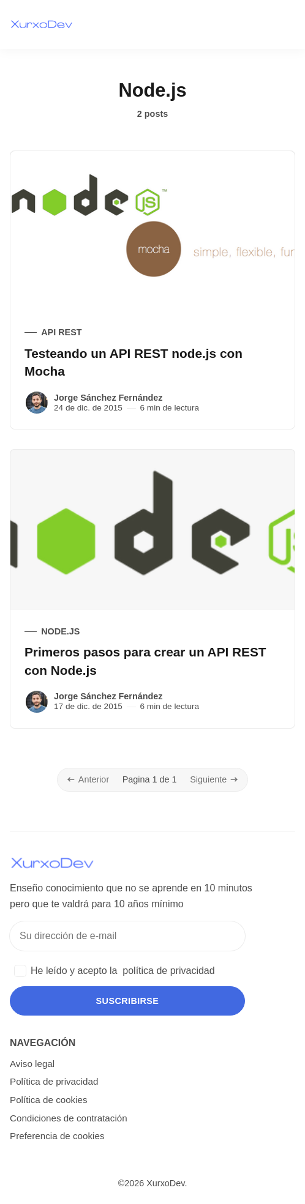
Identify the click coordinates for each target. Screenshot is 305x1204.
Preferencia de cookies (57, 1136)
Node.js (60, 631)
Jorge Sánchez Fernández (108, 398)
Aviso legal (32, 1063)
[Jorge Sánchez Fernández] (36, 402)
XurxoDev (165, 1183)
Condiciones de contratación (68, 1118)
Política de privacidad (54, 1081)
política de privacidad (168, 970)
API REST (61, 332)
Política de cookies (49, 1099)
